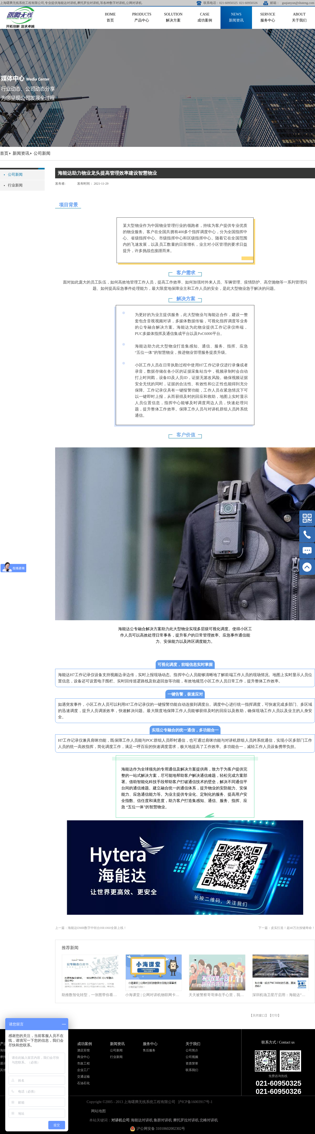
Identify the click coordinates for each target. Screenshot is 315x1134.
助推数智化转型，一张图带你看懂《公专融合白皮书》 (90, 995)
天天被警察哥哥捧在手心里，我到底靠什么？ (217, 995)
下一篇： (286, 928)
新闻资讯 (21, 153)
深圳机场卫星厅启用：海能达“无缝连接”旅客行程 (280, 995)
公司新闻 (42, 153)
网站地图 (97, 1111)
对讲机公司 (120, 1120)
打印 (274, 1015)
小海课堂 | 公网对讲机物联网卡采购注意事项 (153, 995)
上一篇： (91, 928)
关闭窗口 (259, 1015)
